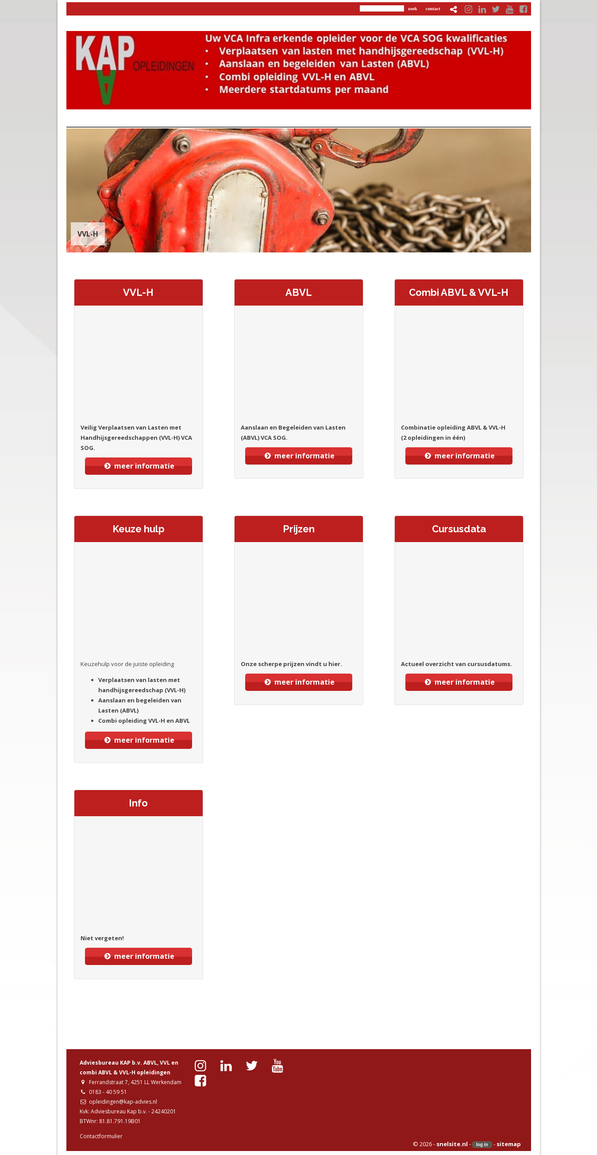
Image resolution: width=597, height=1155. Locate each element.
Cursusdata (459, 529)
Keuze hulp (138, 529)
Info (138, 803)
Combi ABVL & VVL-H (458, 292)
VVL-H (138, 292)
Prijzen (299, 529)
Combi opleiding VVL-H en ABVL (144, 721)
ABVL (298, 292)
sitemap (509, 1144)
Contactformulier (101, 1136)
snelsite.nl (452, 1144)
